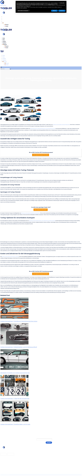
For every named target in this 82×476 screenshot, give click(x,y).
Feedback (4, 21)
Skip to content (3, 5)
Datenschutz (5, 463)
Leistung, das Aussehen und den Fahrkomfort (61, 124)
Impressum (5, 461)
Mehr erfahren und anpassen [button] (23, 10)
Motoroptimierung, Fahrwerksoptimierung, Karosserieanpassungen (42, 128)
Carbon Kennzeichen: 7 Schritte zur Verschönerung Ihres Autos (18, 321)
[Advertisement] (41, 232)
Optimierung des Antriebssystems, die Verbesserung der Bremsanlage (42, 220)
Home (4, 16)
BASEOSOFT (8, 474)
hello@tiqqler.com (6, 451)
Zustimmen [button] (62, 10)
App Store (3, 454)
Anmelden (49, 442)
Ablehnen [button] (54, 10)
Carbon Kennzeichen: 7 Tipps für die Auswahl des (14, 398)
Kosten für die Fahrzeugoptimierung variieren (10, 256)
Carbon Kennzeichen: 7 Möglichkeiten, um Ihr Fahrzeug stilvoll (18, 347)
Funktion (4, 19)
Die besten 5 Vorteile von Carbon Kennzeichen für (15, 373)
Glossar (4, 460)
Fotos (4, 18)
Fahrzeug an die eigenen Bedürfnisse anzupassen (30, 213)
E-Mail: (33, 439)
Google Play (11, 454)
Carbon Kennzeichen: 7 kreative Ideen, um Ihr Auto (15, 424)
